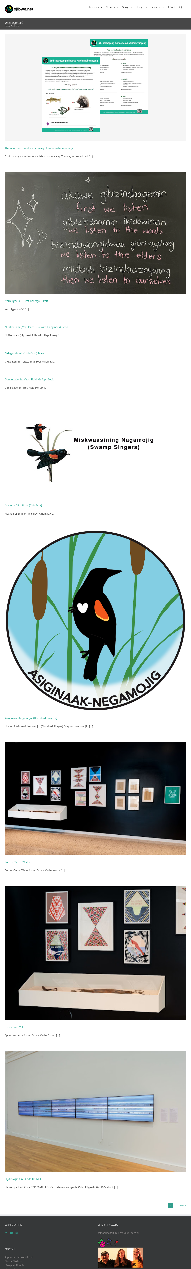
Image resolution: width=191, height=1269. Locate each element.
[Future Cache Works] (95, 798)
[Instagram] (16, 1233)
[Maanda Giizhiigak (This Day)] (95, 451)
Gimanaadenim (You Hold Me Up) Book (29, 379)
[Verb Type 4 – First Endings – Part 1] (95, 233)
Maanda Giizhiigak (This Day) (23, 505)
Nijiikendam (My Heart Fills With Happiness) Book (36, 327)
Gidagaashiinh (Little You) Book (24, 353)
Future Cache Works (17, 862)
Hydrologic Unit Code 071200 (23, 1179)
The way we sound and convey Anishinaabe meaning (39, 148)
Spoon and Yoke (15, 1027)
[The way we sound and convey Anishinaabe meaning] (95, 87)
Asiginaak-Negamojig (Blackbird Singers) (31, 718)
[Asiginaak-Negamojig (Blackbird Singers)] (95, 620)
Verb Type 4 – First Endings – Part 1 (27, 301)
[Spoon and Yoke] (95, 953)
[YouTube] (11, 1233)
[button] (180, 7)
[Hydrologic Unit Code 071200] (95, 1111)
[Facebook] (6, 1233)
